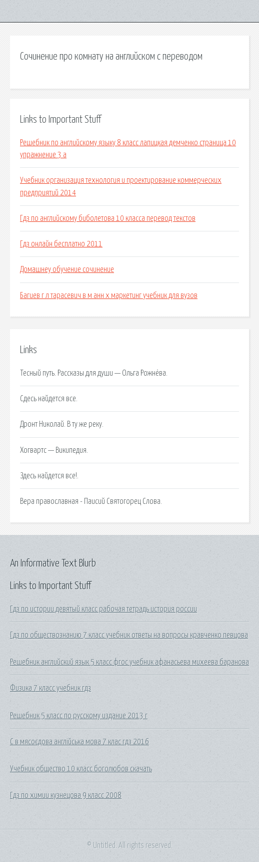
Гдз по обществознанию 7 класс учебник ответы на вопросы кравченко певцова (129, 635)
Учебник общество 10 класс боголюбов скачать (81, 769)
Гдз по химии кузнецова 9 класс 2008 (66, 795)
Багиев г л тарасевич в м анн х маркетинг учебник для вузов (109, 296)
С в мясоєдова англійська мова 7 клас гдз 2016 (79, 742)
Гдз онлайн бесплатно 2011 (61, 244)
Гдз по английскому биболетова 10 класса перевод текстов (108, 218)
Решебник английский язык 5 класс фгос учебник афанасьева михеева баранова (129, 662)
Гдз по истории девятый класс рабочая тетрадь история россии (103, 609)
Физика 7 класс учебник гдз (50, 688)
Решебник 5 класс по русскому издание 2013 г (79, 716)
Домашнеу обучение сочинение (67, 269)
